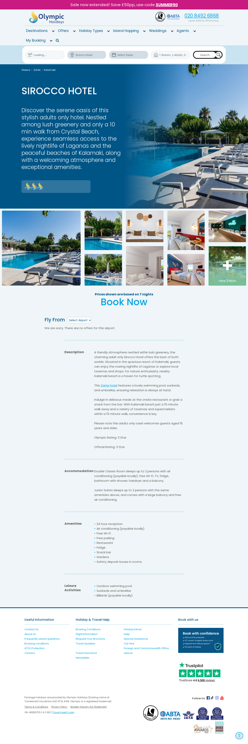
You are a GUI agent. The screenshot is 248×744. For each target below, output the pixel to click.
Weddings (158, 30)
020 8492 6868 (202, 15)
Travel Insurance (86, 653)
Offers (63, 30)
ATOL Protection (34, 648)
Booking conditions (36, 643)
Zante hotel (109, 385)
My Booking (36, 40)
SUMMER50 (167, 4)
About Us (30, 634)
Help (127, 634)
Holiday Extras (133, 629)
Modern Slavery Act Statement (88, 707)
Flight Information (87, 634)
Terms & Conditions (36, 707)
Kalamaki (50, 70)
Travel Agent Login (63, 712)
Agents (183, 30)
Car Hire (129, 643)
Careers (29, 653)
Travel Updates (85, 643)
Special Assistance (136, 639)
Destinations (37, 30)
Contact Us (31, 629)
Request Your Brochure (90, 639)
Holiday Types (91, 30)
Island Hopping (126, 30)
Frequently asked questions (42, 639)
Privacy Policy (59, 707)
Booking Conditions (88, 629)
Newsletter (83, 658)
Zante (37, 70)
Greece (25, 70)
